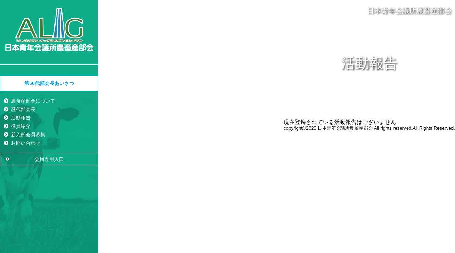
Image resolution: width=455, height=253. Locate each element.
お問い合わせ (25, 143)
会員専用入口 (49, 159)
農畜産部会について (33, 101)
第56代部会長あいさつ (49, 83)
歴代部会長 (23, 109)
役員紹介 (21, 126)
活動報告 (21, 118)
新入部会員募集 (28, 134)
